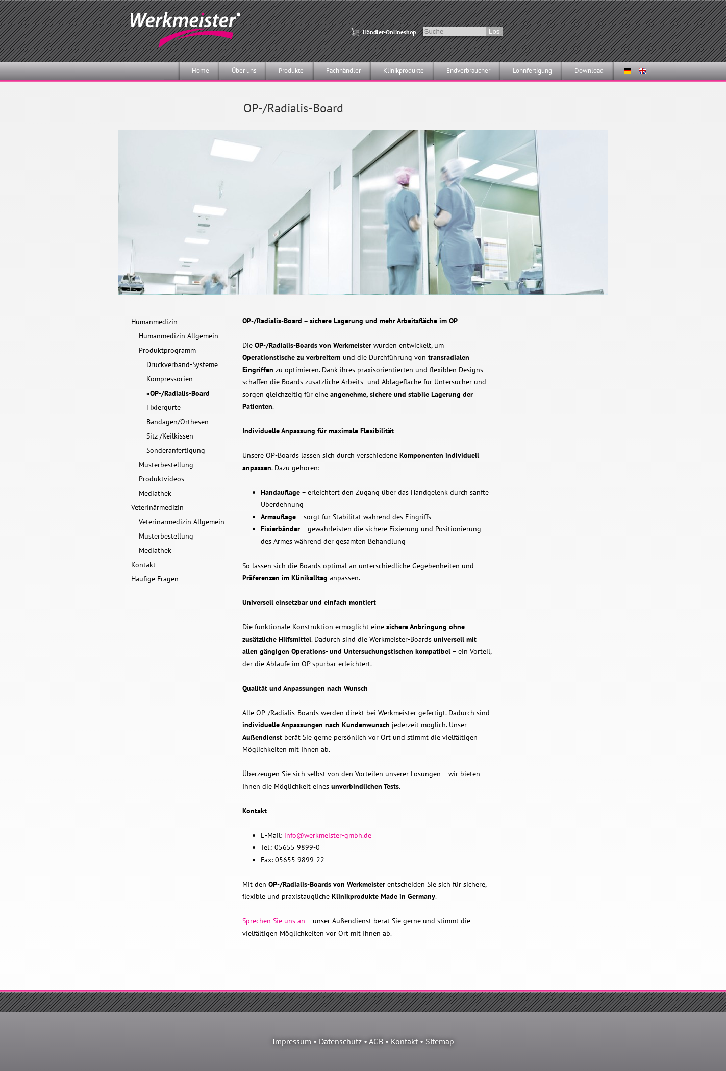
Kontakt (143, 564)
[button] (22, 1048)
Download (589, 70)
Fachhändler (343, 70)
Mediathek (155, 493)
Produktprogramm (167, 350)
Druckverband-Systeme (182, 364)
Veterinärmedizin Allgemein (181, 521)
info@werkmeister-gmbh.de (327, 835)
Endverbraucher (468, 70)
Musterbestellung (166, 464)
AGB (376, 1041)
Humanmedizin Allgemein (178, 335)
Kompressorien (169, 378)
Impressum (291, 1041)
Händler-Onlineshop (389, 32)
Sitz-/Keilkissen (169, 436)
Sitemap (439, 1041)
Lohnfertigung (532, 70)
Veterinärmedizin (157, 507)
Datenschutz (340, 1041)
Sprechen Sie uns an (273, 921)
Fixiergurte (163, 407)
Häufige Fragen (155, 578)
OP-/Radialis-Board (180, 393)
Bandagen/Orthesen (177, 421)
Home (200, 70)
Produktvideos (161, 478)
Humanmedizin (154, 321)
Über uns (244, 70)
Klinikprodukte (403, 70)
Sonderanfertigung (175, 450)
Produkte (291, 70)
